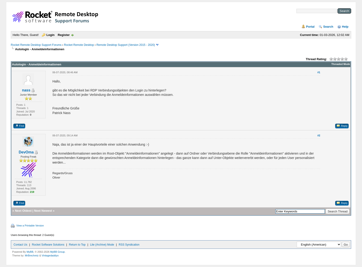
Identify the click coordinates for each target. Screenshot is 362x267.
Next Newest (43, 210)
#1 (318, 72)
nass (26, 90)
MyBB (30, 251)
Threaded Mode (340, 64)
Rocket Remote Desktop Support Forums (36, 45)
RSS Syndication (129, 244)
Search (328, 26)
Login (50, 35)
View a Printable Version (30, 225)
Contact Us (20, 244)
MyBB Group (57, 251)
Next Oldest (23, 210)
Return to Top (77, 244)
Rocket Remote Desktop (79, 45)
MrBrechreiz (32, 255)
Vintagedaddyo (50, 255)
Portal (310, 26)
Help (345, 26)
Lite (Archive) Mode (102, 244)
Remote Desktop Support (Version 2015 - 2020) (126, 45)
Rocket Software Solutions (48, 244)
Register (64, 35)
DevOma (26, 152)
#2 (318, 135)
